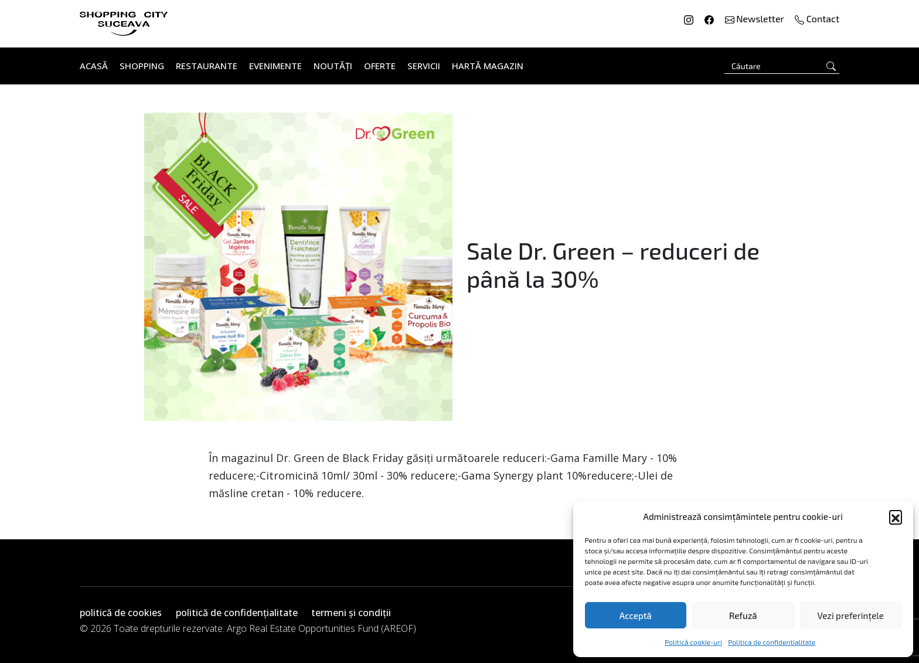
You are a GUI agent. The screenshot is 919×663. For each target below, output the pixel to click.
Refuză (743, 615)
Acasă (94, 66)
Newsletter (756, 18)
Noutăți (333, 66)
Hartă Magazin (487, 66)
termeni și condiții (351, 612)
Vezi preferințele (851, 615)
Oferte (380, 66)
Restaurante (206, 66)
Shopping (142, 66)
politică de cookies (121, 612)
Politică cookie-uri (693, 642)
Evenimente (275, 66)
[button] (895, 516)
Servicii (423, 66)
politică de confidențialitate (237, 612)
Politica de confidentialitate (771, 642)
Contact (817, 18)
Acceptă (636, 615)
